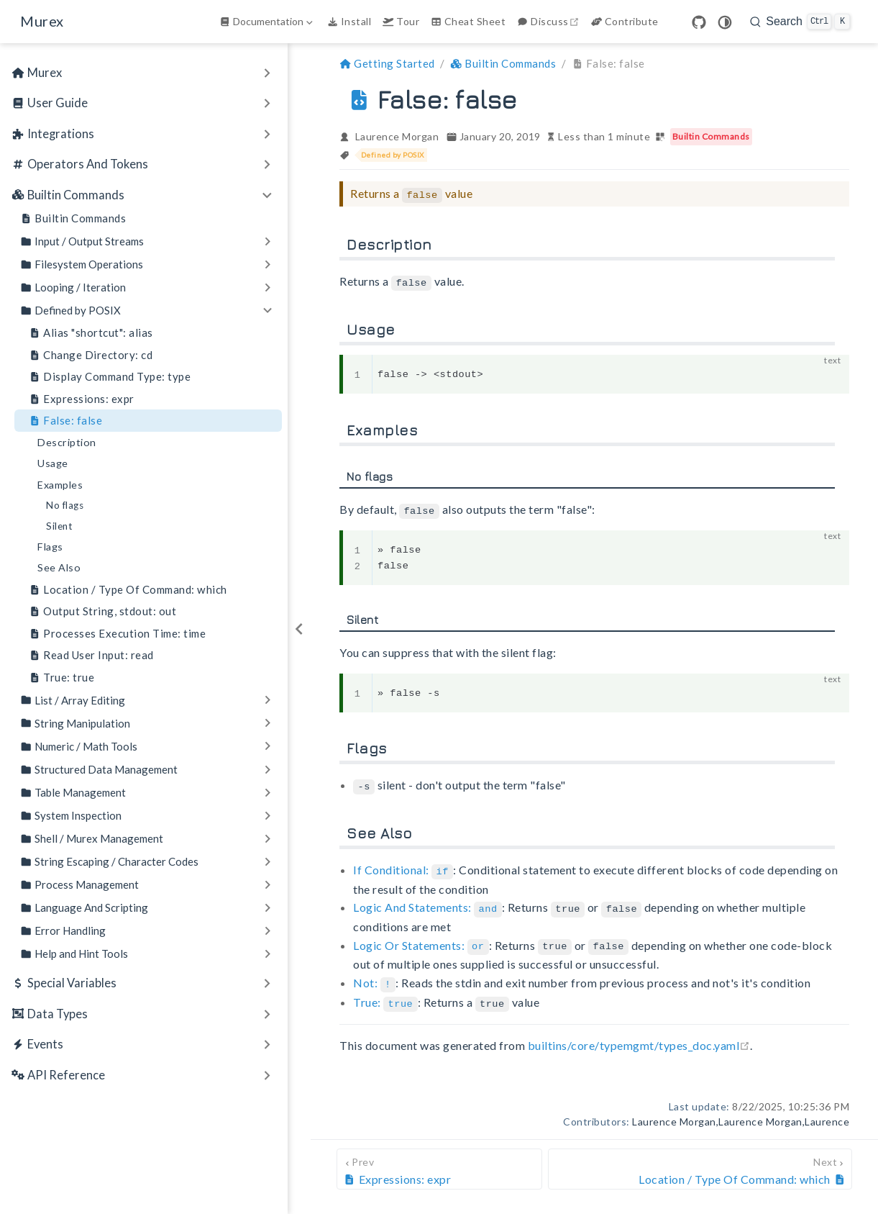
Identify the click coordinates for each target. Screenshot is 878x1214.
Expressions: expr (81, 399)
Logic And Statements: (427, 903)
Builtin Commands (73, 218)
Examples (60, 485)
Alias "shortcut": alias (91, 333)
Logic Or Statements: (421, 940)
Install (349, 21)
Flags (50, 546)
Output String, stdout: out (102, 611)
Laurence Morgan (397, 136)
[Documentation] (267, 21)
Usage (52, 463)
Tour (401, 21)
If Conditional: (403, 866)
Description (66, 442)
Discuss (549, 21)
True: (385, 995)
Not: (374, 977)
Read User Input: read (91, 655)
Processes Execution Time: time (117, 633)
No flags (64, 505)
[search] (800, 21)
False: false (65, 420)
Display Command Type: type (110, 376)
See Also (59, 567)
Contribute (625, 21)
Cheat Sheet (468, 21)
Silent (59, 526)
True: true (61, 677)
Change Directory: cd (90, 355)
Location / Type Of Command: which (128, 589)
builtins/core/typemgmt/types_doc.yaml (639, 1037)
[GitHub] (698, 22)
